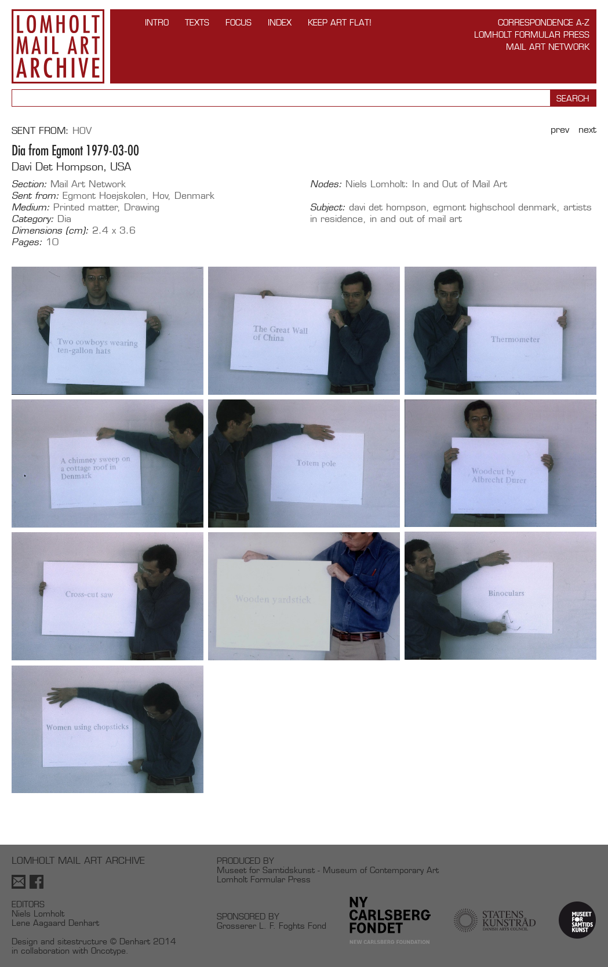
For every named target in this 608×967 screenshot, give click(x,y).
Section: (29, 184)
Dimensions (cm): (50, 231)
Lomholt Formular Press (531, 34)
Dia (64, 218)
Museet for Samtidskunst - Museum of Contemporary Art (328, 870)
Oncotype (108, 950)
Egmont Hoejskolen (104, 195)
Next (587, 129)
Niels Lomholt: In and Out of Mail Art (426, 184)
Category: (33, 219)
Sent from (38, 130)
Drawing (141, 207)
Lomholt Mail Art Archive (58, 46)
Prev (560, 129)
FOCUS (238, 22)
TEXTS (197, 22)
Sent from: (35, 196)
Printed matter (85, 207)
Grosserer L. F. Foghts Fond (271, 925)
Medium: (31, 207)
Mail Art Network (547, 47)
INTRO (157, 22)
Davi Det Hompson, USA (71, 167)
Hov (82, 130)
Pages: (27, 242)
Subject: (327, 207)
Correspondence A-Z (543, 22)
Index (280, 22)
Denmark (194, 195)
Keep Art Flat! (340, 22)
